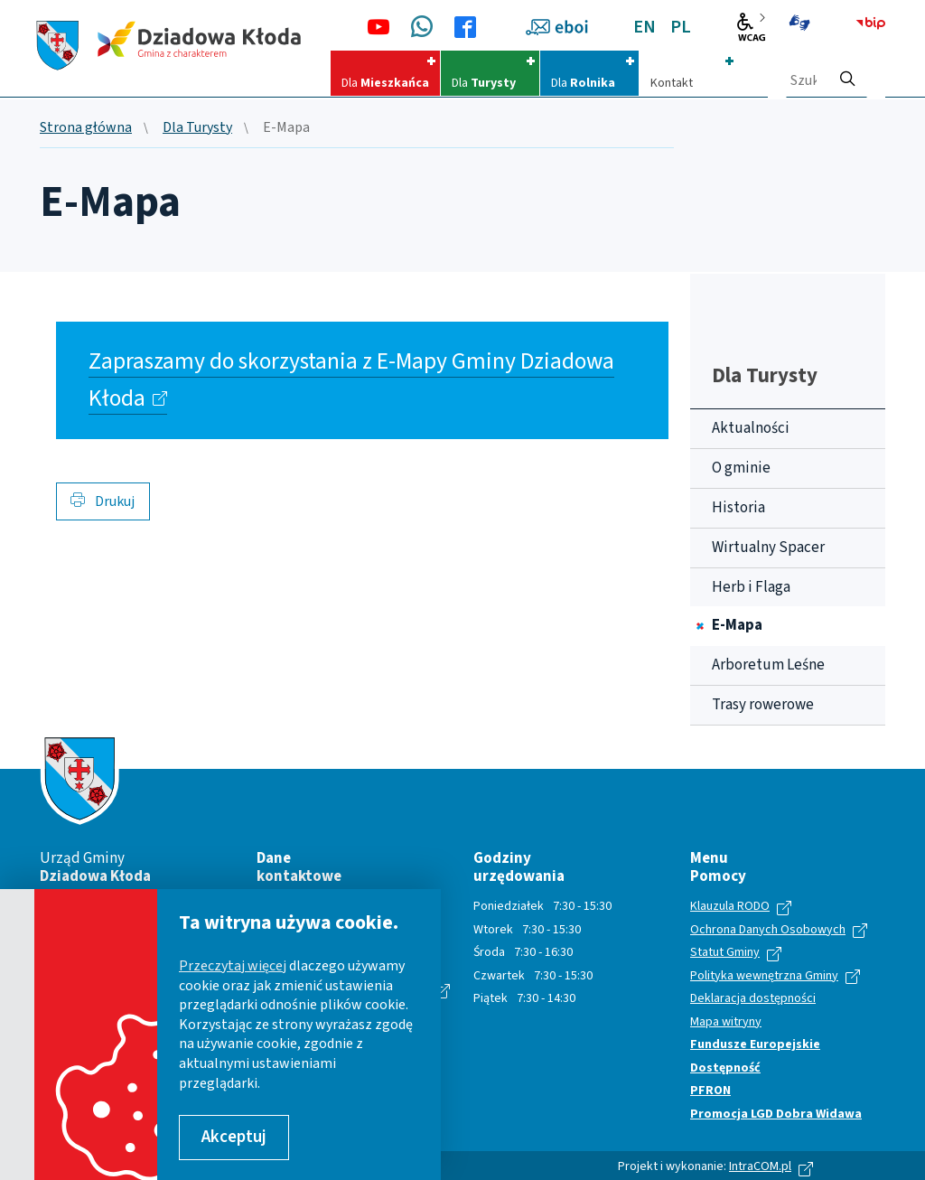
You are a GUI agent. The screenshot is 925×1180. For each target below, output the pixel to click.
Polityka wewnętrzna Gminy (764, 977)
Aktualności (751, 428)
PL (680, 27)
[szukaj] (847, 73)
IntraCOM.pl (760, 1166)
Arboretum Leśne (768, 665)
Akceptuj (233, 1137)
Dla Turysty (197, 128)
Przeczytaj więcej (232, 966)
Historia (738, 508)
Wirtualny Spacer (768, 547)
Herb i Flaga (751, 587)
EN (644, 27)
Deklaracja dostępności (753, 999)
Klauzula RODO (730, 907)
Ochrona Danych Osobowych (768, 930)
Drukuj (102, 501)
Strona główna (86, 128)
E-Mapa (737, 625)
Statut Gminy (725, 953)
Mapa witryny (725, 1023)
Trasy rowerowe (763, 705)
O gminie (741, 468)
